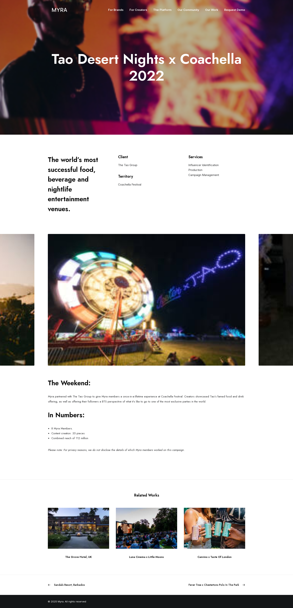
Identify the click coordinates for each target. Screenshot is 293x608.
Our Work (211, 10)
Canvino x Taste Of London (215, 557)
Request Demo (234, 10)
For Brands (116, 10)
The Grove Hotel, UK (78, 557)
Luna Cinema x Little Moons (146, 557)
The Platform (162, 10)
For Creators (138, 10)
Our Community (188, 10)
